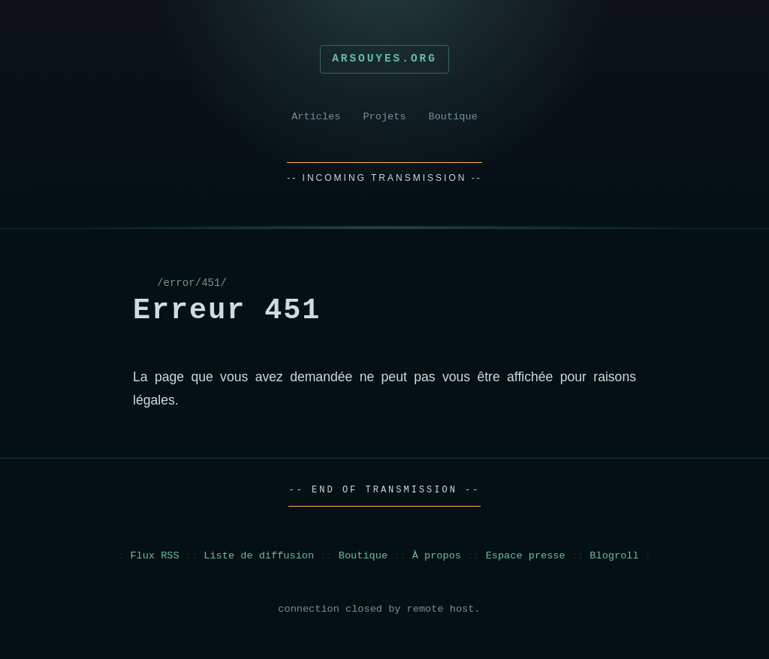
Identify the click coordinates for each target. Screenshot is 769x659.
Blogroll (614, 555)
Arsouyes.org (384, 59)
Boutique (453, 116)
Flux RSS (154, 555)
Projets (384, 116)
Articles (315, 116)
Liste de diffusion (259, 555)
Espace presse (525, 555)
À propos (436, 555)
